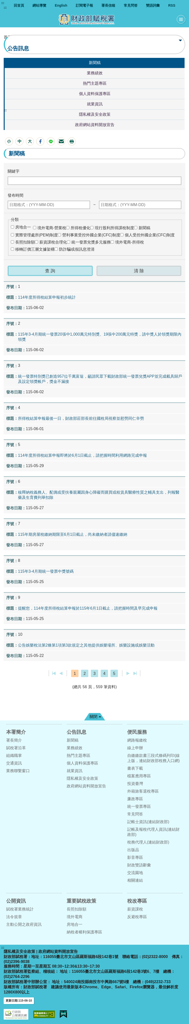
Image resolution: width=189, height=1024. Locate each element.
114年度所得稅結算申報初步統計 (47, 297)
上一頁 (61, 673)
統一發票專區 (139, 806)
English (61, 5)
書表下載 (135, 768)
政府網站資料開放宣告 (94, 125)
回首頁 (19, 5)
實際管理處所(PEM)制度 (36, 235)
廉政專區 (135, 799)
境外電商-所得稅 (129, 242)
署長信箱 (108, 5)
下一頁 (128, 673)
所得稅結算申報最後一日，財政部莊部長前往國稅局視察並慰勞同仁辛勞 (81, 418)
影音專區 (135, 857)
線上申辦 (135, 748)
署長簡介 (14, 740)
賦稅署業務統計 (20, 909)
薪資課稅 (135, 909)
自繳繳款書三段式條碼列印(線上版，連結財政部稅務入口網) (153, 758)
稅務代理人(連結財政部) (148, 842)
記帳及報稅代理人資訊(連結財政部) (153, 832)
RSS (171, 5)
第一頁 (54, 673)
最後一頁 (135, 673)
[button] (9, 141)
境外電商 (74, 917)
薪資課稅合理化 (53, 242)
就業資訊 (95, 104)
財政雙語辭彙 (139, 865)
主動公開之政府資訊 (24, 924)
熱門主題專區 (95, 83)
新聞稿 (95, 63)
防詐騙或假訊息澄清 (76, 249)
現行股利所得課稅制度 (114, 228)
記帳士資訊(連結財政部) (148, 822)
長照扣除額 (25, 242)
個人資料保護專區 (94, 94)
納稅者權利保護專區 (84, 932)
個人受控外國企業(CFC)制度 (150, 235)
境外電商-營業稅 (51, 228)
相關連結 (135, 880)
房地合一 (23, 227)
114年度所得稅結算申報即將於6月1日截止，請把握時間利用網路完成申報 (82, 455)
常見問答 (131, 5)
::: (2, 3)
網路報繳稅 (137, 740)
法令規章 (14, 917)
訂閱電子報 (84, 5)
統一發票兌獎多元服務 (91, 242)
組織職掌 (14, 755)
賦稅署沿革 (16, 748)
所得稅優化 (80, 228)
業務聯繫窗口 (18, 771)
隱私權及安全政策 (94, 114)
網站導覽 (39, 5)
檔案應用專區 (139, 776)
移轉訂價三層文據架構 (35, 249)
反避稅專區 (137, 917)
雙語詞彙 (153, 5)
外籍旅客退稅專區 (143, 791)
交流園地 (135, 873)
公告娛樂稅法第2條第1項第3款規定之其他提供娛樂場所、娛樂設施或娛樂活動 (86, 645)
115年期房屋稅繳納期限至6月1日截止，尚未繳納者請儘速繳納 (72, 534)
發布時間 (15, 195)
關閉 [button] (93, 717)
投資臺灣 (135, 783)
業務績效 (95, 73)
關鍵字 (13, 171)
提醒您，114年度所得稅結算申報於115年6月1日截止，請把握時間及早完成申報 (88, 608)
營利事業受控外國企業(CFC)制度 (91, 235)
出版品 (133, 850)
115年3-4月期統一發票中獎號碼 (46, 571)
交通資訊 (14, 763)
